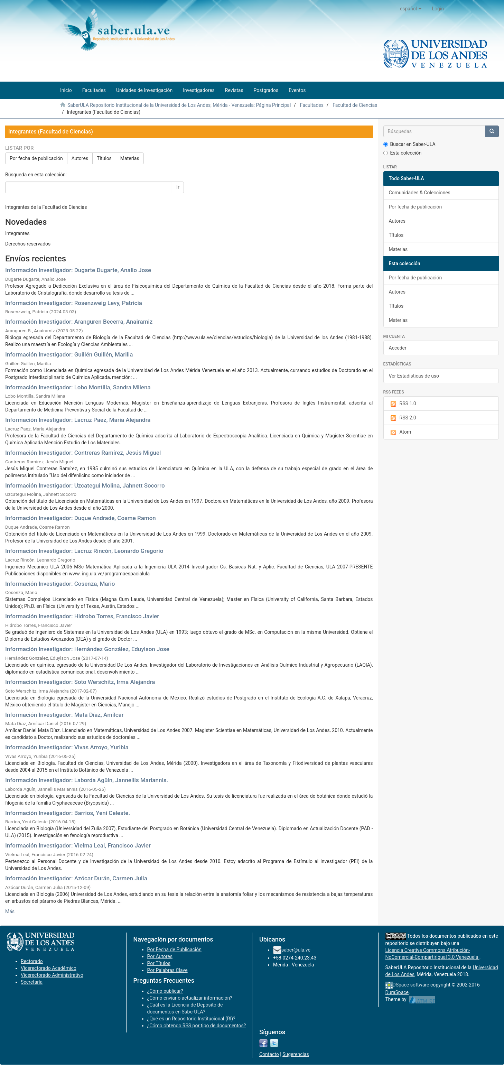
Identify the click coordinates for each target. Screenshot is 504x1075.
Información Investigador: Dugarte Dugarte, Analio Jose (78, 270)
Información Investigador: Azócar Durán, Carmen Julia (76, 878)
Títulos (104, 158)
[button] (411, 8)
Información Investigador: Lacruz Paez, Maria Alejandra (78, 419)
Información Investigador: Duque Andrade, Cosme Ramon (80, 518)
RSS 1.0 (402, 404)
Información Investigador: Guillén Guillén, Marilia (69, 354)
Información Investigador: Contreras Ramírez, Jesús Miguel (83, 452)
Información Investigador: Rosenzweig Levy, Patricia (73, 302)
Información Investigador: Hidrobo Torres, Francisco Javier (82, 616)
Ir (177, 187)
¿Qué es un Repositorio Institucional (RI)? (191, 1018)
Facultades (312, 105)
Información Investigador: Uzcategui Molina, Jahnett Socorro (85, 485)
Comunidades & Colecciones (419, 192)
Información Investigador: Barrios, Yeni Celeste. (67, 812)
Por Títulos (158, 963)
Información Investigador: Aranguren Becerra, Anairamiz (78, 321)
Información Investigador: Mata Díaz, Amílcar (64, 714)
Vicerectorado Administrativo (52, 975)
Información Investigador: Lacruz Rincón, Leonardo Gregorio (84, 550)
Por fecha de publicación (36, 158)
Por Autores (159, 956)
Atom (400, 432)
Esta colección (402, 153)
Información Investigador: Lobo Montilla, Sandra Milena (78, 387)
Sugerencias (295, 1054)
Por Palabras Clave (167, 970)
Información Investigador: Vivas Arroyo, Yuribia (67, 747)
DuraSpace (397, 992)
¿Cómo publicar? (165, 991)
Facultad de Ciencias (355, 105)
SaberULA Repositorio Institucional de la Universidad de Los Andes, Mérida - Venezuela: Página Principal (179, 105)
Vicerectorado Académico (48, 968)
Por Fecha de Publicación (174, 949)
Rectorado (32, 961)
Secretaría (32, 982)
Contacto (269, 1054)
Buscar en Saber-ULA (409, 144)
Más (10, 911)
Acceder (398, 348)
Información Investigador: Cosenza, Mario (60, 583)
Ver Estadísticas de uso (414, 376)
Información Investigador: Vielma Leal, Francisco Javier (78, 845)
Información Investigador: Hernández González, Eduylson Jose (87, 649)
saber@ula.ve (295, 950)
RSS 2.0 (402, 418)
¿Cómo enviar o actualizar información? (189, 998)
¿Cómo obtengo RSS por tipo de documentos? (196, 1025)
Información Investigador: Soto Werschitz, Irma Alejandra (80, 681)
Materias (129, 158)
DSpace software (411, 985)
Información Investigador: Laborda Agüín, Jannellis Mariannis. (86, 780)
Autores (80, 158)
